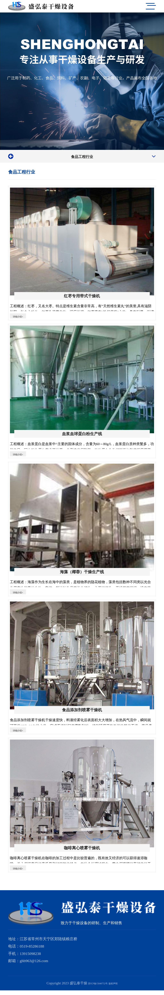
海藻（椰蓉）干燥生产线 (82, 573)
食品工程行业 (82, 156)
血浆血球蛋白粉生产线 (82, 434)
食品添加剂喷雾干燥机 (82, 712)
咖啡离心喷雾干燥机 (82, 851)
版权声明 (118, 988)
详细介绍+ (21, 317)
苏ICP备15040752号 (95, 988)
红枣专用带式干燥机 (82, 295)
